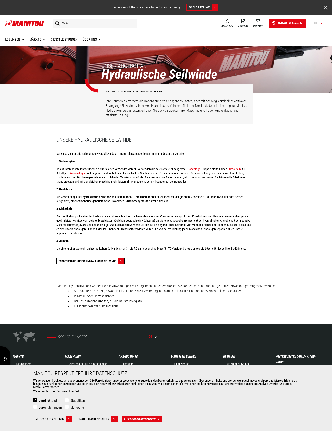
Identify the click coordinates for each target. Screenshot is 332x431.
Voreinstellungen (50, 407)
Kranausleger (77, 173)
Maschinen (73, 357)
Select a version (203, 7)
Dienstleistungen (183, 357)
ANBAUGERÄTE (128, 357)
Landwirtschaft (24, 364)
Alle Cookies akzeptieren (143, 419)
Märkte (18, 357)
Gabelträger (194, 169)
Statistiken (77, 401)
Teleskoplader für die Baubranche (87, 364)
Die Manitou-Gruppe (238, 364)
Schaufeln (235, 169)
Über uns (229, 357)
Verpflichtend (48, 401)
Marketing (77, 407)
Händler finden (286, 23)
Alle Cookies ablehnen (53, 419)
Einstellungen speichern (98, 419)
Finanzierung (181, 364)
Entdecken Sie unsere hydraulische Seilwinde (92, 261)
